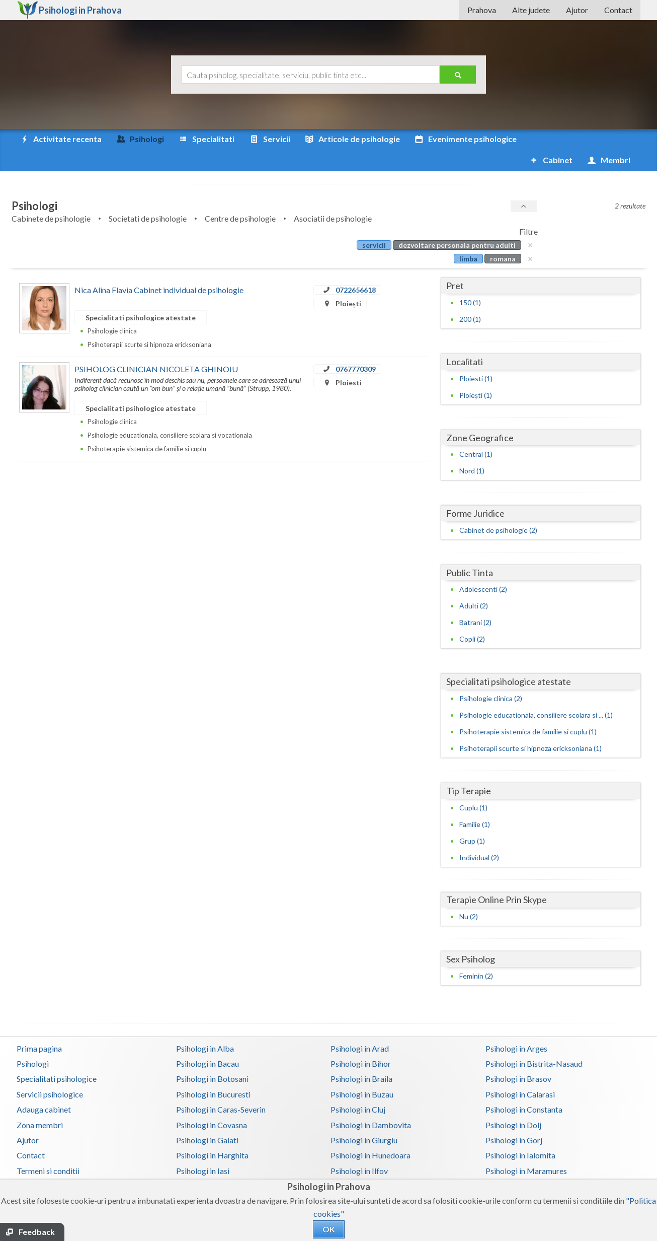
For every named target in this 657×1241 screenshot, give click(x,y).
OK (328, 1229)
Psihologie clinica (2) (490, 677)
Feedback (37, 1231)
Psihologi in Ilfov (359, 1149)
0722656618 (356, 268)
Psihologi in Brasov (518, 1057)
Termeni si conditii (48, 1149)
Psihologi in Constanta (523, 1088)
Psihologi (33, 1042)
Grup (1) (472, 819)
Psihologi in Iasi (202, 1149)
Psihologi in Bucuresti (213, 1073)
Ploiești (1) (475, 374)
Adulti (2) (473, 584)
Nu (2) (468, 895)
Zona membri (40, 1104)
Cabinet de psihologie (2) (498, 509)
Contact (618, 10)
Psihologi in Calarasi (520, 1073)
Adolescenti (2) (483, 568)
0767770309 (356, 347)
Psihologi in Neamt (518, 1164)
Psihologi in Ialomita (520, 1134)
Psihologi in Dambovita (371, 1104)
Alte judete (531, 10)
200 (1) (470, 298)
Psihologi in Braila (361, 1057)
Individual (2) (479, 836)
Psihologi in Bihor (361, 1042)
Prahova (481, 10)
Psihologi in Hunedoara (370, 1134)
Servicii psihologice (50, 1073)
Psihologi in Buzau (362, 1073)
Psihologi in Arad (360, 1027)
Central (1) (475, 433)
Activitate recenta (60, 139)
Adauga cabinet (44, 1088)
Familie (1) (474, 803)
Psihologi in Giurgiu (364, 1119)
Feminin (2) (476, 954)
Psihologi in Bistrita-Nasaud (534, 1042)
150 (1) (470, 281)
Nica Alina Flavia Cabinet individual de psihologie (158, 268)
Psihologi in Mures (362, 1164)
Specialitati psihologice (57, 1057)
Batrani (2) (475, 601)
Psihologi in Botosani (212, 1057)
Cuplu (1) (473, 786)
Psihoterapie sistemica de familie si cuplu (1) (528, 710)
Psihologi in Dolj (513, 1104)
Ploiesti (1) (475, 357)
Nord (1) (471, 449)
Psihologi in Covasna (211, 1104)
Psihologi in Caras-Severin (221, 1088)
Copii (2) (472, 617)
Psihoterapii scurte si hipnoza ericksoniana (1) (530, 727)
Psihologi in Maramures (526, 1149)
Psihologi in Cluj (358, 1088)
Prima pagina (39, 1027)
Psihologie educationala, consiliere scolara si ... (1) (536, 694)
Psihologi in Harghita (212, 1134)
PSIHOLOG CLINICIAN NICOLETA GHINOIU (156, 348)
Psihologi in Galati (207, 1119)
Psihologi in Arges (516, 1027)
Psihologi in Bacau (207, 1042)
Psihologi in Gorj (513, 1119)
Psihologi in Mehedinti (214, 1164)
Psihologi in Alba (205, 1027)
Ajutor (577, 10)
